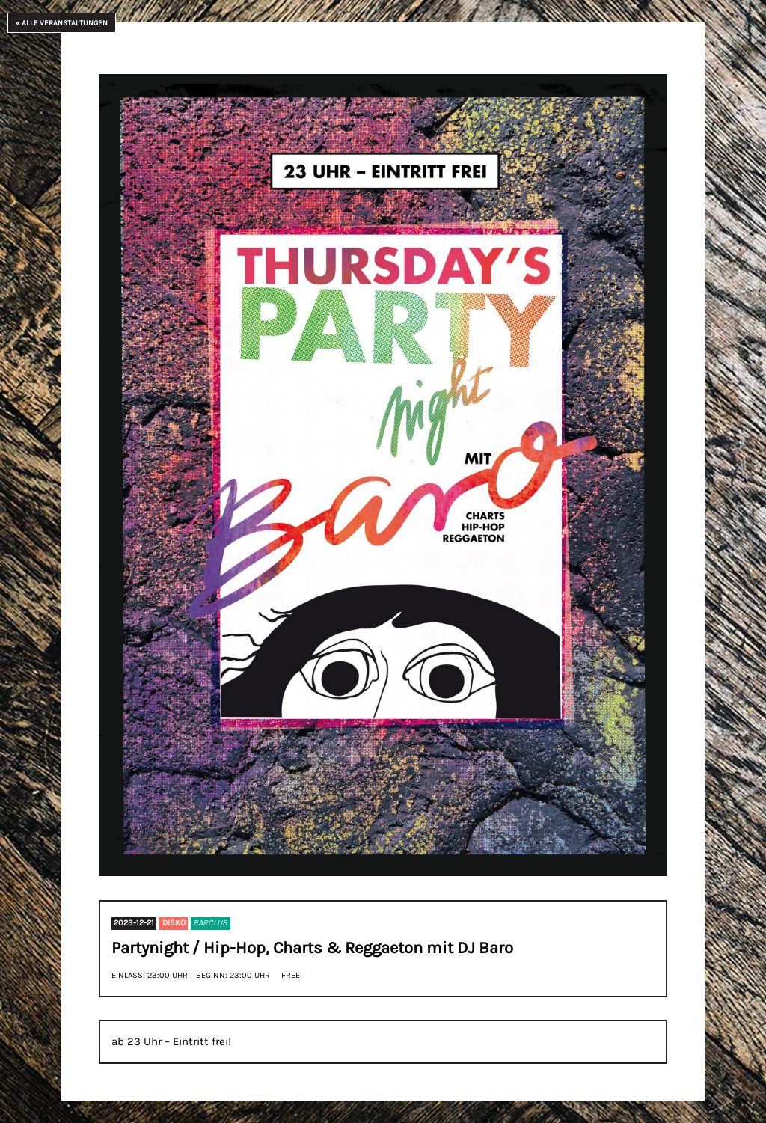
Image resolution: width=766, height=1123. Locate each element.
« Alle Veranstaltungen (62, 23)
